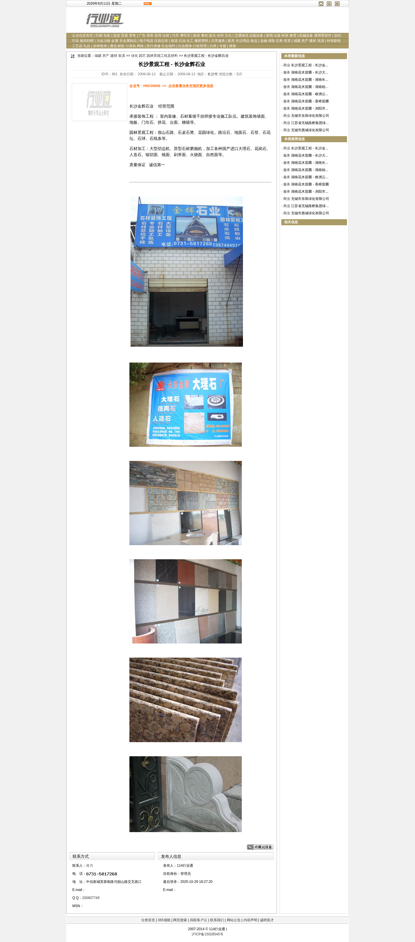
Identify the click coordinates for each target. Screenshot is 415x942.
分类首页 (148, 920)
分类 (213, 46)
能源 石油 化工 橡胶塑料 (189, 41)
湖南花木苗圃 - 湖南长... (309, 80)
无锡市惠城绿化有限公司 (310, 130)
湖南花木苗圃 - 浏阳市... (309, 108)
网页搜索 (180, 920)
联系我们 (217, 920)
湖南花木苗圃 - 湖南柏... (309, 87)
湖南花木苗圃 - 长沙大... (309, 72)
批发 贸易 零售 (124, 35)
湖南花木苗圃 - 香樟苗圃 (310, 101)
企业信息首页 (82, 35)
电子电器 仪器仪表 (153, 41)
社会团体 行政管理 (192, 46)
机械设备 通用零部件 (315, 35)
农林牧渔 (100, 46)
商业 (286, 65)
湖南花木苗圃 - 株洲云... (309, 94)
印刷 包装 (103, 35)
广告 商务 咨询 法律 (154, 35)
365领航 (164, 920)
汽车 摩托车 (181, 35)
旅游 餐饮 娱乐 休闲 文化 (212, 35)
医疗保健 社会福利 (161, 46)
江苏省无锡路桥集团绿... (310, 123)
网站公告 (234, 920)
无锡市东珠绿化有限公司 (310, 116)
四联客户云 (198, 920)
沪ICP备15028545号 (207, 934)
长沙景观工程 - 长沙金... (309, 65)
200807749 (90, 898)
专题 (222, 46)
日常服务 (218, 41)
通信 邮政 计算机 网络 (127, 46)
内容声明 (250, 920)
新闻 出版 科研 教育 (281, 35)
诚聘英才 (267, 920)
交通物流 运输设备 (249, 35)
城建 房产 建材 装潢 (309, 41)
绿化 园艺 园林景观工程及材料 (154, 56)
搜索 (232, 46)
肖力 (89, 866)
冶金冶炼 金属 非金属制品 (117, 41)
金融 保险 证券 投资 (275, 41)
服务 (286, 72)
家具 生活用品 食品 (242, 41)
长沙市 (212, 74)
